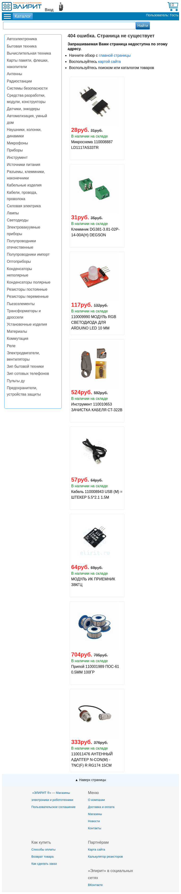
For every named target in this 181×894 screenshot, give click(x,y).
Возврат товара (42, 856)
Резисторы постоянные (27, 289)
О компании (96, 800)
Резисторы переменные (28, 296)
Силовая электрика (24, 206)
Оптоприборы (19, 261)
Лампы (13, 213)
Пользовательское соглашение (53, 807)
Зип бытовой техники (25, 366)
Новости (94, 821)
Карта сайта (96, 849)
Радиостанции (19, 81)
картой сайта (109, 62)
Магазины (95, 814)
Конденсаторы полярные (28, 282)
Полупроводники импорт (28, 254)
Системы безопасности (27, 88)
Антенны (14, 74)
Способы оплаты (43, 849)
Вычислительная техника (29, 53)
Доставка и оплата (101, 807)
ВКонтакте (95, 885)
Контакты (94, 828)
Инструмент (17, 157)
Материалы (17, 331)
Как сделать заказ (44, 863)
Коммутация (17, 339)
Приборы (15, 150)
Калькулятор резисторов (105, 856)
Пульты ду (16, 381)
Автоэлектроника (22, 39)
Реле (11, 346)
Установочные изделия (27, 324)
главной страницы (115, 55)
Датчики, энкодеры (23, 109)
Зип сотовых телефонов (28, 373)
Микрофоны (17, 143)
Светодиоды (18, 220)
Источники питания (23, 165)
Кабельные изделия (24, 185)
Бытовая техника (22, 46)
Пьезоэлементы (21, 304)
